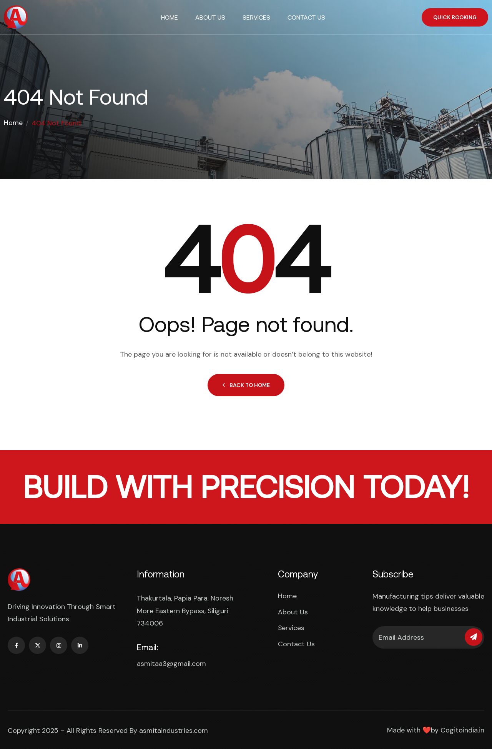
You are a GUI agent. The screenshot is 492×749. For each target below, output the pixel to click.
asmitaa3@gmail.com (171, 662)
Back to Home (246, 385)
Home (169, 17)
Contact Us (306, 17)
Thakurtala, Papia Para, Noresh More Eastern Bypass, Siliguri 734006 (185, 610)
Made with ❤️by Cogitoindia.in (435, 729)
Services (256, 17)
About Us (210, 17)
